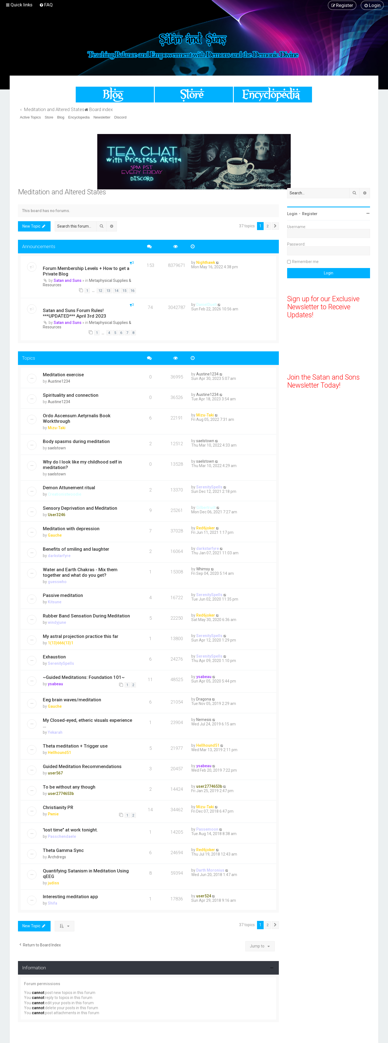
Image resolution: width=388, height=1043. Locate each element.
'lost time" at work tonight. (70, 830)
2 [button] (268, 226)
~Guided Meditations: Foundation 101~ (84, 677)
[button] (275, 226)
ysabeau (55, 684)
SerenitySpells (209, 487)
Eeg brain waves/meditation (72, 699)
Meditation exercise (63, 374)
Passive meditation (63, 595)
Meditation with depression (71, 528)
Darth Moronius (210, 870)
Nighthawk (205, 262)
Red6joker (205, 528)
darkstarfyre (59, 555)
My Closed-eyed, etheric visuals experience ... (87, 722)
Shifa (52, 903)
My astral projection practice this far (80, 636)
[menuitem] (46, 5)
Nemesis (203, 719)
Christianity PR (58, 807)
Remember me (305, 261)
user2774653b (61, 793)
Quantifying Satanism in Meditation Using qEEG (86, 873)
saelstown (57, 448)
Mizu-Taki (56, 428)
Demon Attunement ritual (69, 487)
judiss (53, 883)
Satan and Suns (68, 280)
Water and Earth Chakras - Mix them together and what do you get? (80, 572)
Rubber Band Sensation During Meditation (86, 616)
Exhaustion (54, 657)
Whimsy (203, 569)
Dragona (203, 699)
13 (108, 291)
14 (116, 291)
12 (100, 291)
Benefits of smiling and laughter (76, 549)
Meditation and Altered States (62, 192)
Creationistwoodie (64, 494)
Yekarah (55, 732)
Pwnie (53, 814)
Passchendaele (62, 836)
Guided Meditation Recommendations (82, 766)
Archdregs (57, 857)
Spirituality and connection (70, 395)
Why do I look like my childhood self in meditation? (82, 464)
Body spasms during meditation (76, 441)
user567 (55, 773)
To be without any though (69, 787)
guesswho (57, 582)
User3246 (56, 515)
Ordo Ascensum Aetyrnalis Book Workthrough (77, 418)
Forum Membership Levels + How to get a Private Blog (86, 271)
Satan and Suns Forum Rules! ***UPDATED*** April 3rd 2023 (74, 313)
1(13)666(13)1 (60, 643)
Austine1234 (59, 381)
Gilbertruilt (206, 507)
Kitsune (54, 602)
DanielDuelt (206, 304)
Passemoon (207, 829)
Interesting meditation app (70, 896)
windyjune (57, 622)
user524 (203, 896)
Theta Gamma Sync (63, 850)
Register (310, 214)
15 (124, 291)
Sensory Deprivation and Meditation (80, 508)
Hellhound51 (59, 752)
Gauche (55, 535)
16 (132, 291)
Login (292, 214)
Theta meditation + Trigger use (75, 746)
